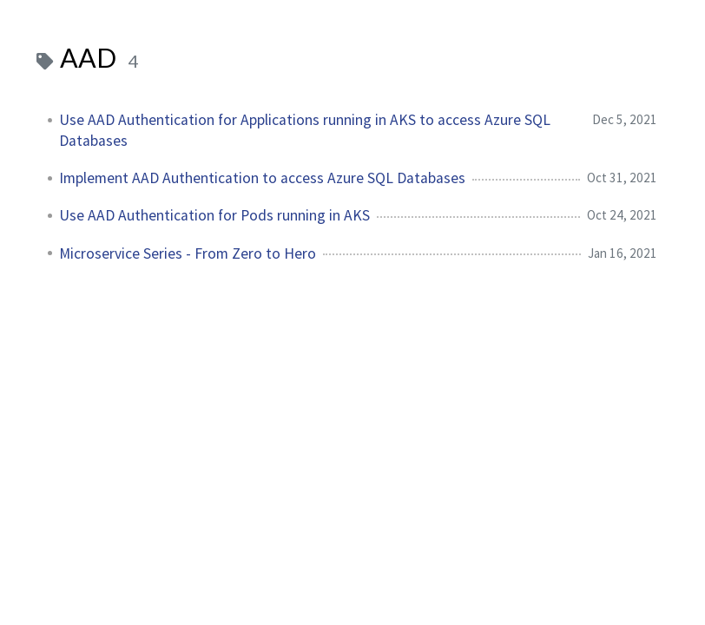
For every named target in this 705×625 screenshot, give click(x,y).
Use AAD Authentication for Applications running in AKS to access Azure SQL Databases (304, 130)
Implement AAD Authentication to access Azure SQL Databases (262, 178)
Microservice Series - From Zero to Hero (187, 253)
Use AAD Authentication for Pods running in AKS (214, 215)
